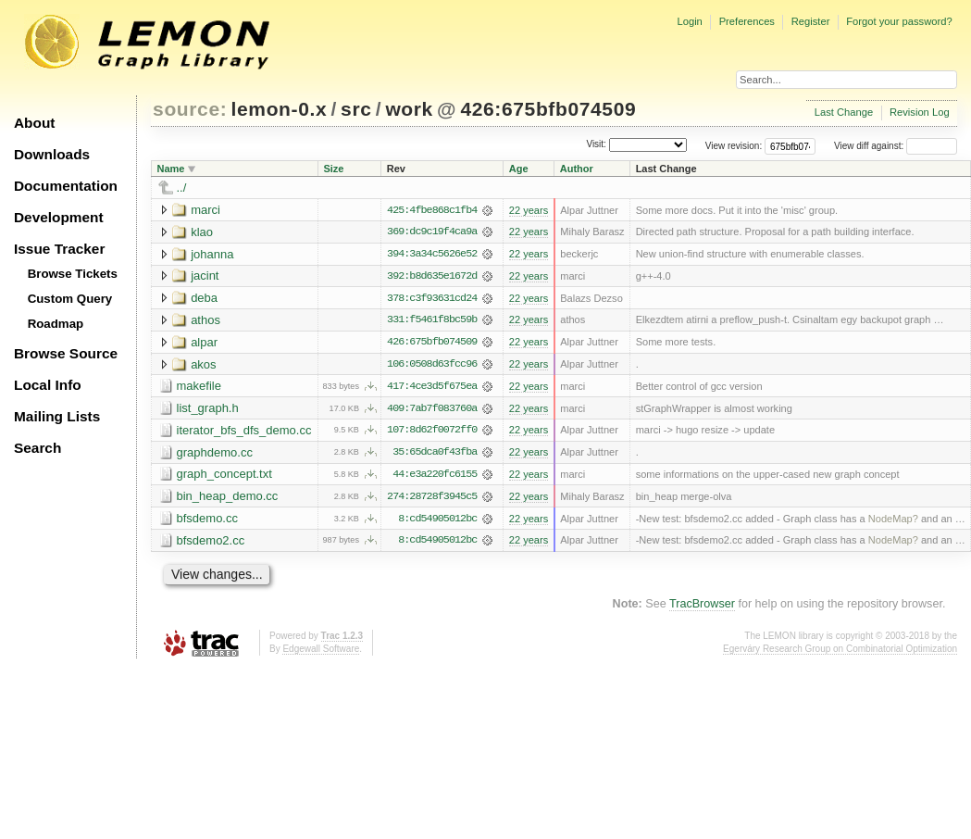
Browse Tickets (73, 274)
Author (576, 168)
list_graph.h (208, 410)
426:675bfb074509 (548, 108)
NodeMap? (893, 521)
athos (205, 321)
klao (202, 232)
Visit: (596, 145)
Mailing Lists (57, 416)
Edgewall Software (320, 651)
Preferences (747, 21)
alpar (204, 343)
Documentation (66, 186)
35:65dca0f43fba (434, 454)
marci (205, 210)
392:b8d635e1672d (432, 276)
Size (333, 168)
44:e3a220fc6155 (434, 477)
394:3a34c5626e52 (432, 254)
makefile (199, 387)
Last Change (844, 112)
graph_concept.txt (224, 476)
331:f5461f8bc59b (432, 321)
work (409, 108)
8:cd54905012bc (437, 521)
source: (190, 108)
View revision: (734, 146)
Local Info (47, 385)
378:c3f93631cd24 (432, 299)
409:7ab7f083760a (432, 410)
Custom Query (70, 299)
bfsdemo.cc (207, 521)
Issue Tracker (59, 249)
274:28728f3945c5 (432, 499)
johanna (212, 254)
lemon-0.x (279, 108)
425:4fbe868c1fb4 (432, 210)
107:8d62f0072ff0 (432, 432)
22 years (528, 210)
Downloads (52, 154)
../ (182, 187)
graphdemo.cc (215, 454)
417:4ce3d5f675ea (432, 388)
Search (37, 448)
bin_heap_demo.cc (228, 499)
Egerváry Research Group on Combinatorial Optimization (840, 651)
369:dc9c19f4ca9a (432, 232)
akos (203, 365)
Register (810, 21)
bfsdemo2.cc (211, 543)
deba (204, 299)
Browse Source (66, 353)
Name (171, 168)
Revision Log (920, 112)
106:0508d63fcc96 (432, 365)
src (356, 108)
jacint (204, 276)
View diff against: (895, 146)
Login (689, 21)
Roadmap (56, 324)
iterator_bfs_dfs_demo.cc (244, 432)
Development (59, 217)
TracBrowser (702, 607)
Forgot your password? (899, 21)
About (34, 123)
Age (519, 168)
